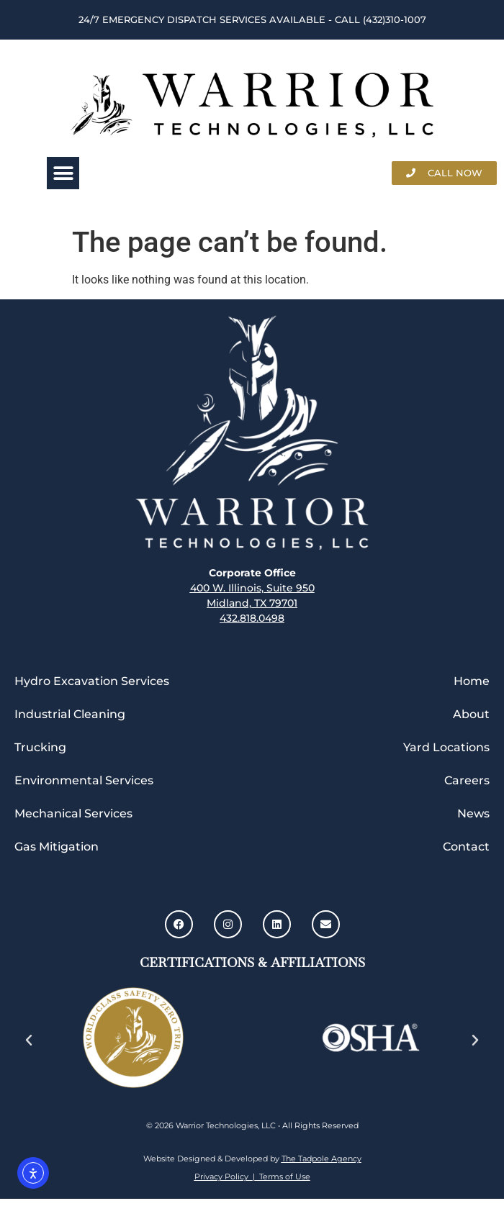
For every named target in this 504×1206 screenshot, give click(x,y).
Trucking (40, 747)
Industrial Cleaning (69, 714)
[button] (63, 173)
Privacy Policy (223, 1176)
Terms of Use (282, 1176)
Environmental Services (83, 780)
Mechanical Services (73, 813)
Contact (466, 846)
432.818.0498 (252, 618)
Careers (467, 780)
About (471, 714)
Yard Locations (446, 747)
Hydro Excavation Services (91, 681)
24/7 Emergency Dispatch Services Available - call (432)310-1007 (252, 19)
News (473, 813)
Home (472, 681)
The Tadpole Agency (321, 1158)
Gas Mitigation (56, 846)
